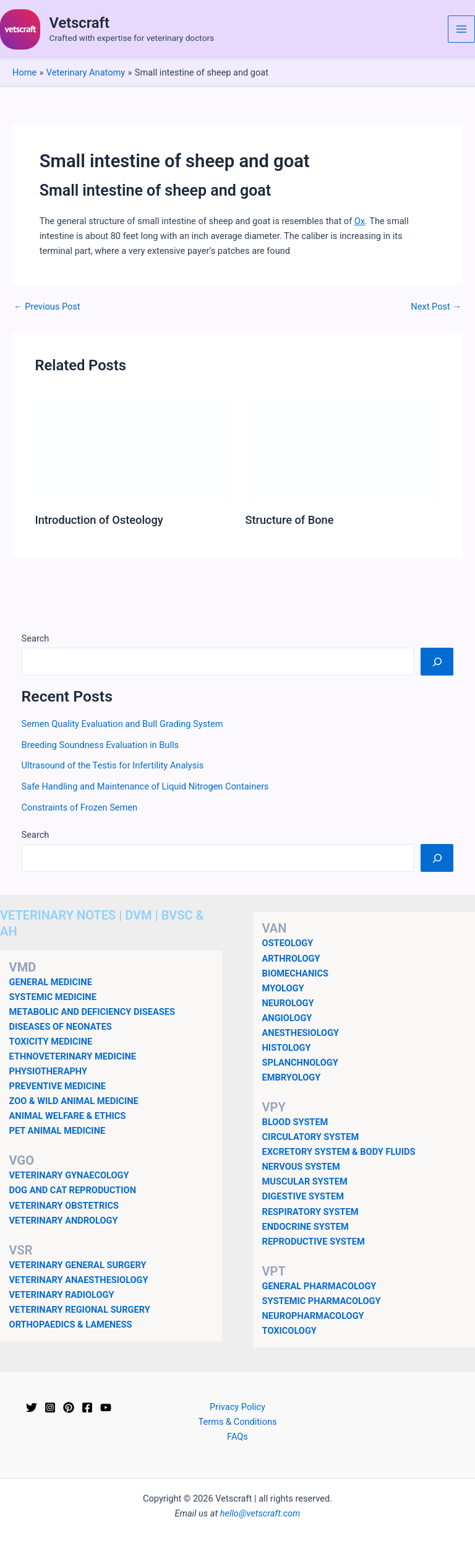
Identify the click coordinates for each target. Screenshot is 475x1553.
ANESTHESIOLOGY (301, 1032)
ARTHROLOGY (291, 958)
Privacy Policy (237, 1406)
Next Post (436, 306)
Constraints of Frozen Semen (80, 807)
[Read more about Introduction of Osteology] (132, 450)
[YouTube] (105, 1407)
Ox (359, 221)
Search (35, 638)
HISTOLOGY (286, 1047)
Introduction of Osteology (99, 519)
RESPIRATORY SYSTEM (310, 1211)
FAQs (237, 1436)
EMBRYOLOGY (291, 1077)
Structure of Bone (290, 519)
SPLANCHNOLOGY (300, 1062)
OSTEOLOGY (288, 943)
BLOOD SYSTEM (295, 1122)
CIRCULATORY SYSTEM (310, 1136)
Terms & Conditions (237, 1421)
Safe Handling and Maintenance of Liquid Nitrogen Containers (145, 786)
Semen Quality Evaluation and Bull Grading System (122, 723)
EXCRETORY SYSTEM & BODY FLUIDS (339, 1151)
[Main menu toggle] (461, 29)
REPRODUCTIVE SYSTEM (313, 1241)
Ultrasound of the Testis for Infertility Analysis (113, 765)
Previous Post (47, 306)
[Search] (437, 661)
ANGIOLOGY (287, 1018)
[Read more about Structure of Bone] (343, 450)
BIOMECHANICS (295, 973)
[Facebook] (87, 1407)
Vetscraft (79, 23)
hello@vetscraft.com (260, 1513)
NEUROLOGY (288, 1003)
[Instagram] (50, 1407)
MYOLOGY (283, 988)
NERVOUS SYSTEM (301, 1166)
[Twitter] (31, 1407)
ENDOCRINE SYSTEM (305, 1226)
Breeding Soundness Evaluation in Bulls (100, 744)
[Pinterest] (68, 1407)
